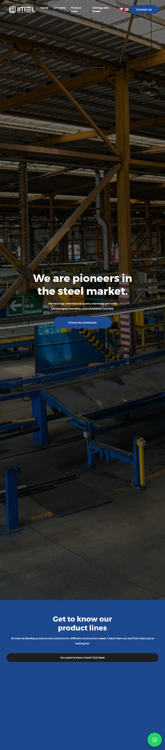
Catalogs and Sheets (100, 9)
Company (59, 7)
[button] (155, 740)
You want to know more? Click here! (82, 657)
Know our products (82, 322)
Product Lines (76, 9)
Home (44, 7)
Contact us (144, 9)
